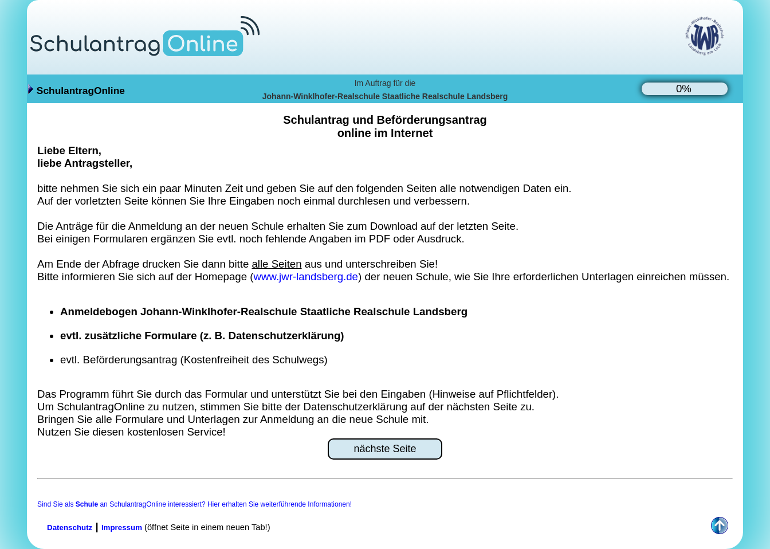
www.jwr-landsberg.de (306, 276)
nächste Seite (384, 448)
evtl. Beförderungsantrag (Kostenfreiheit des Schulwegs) (194, 360)
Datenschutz (69, 527)
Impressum (121, 527)
